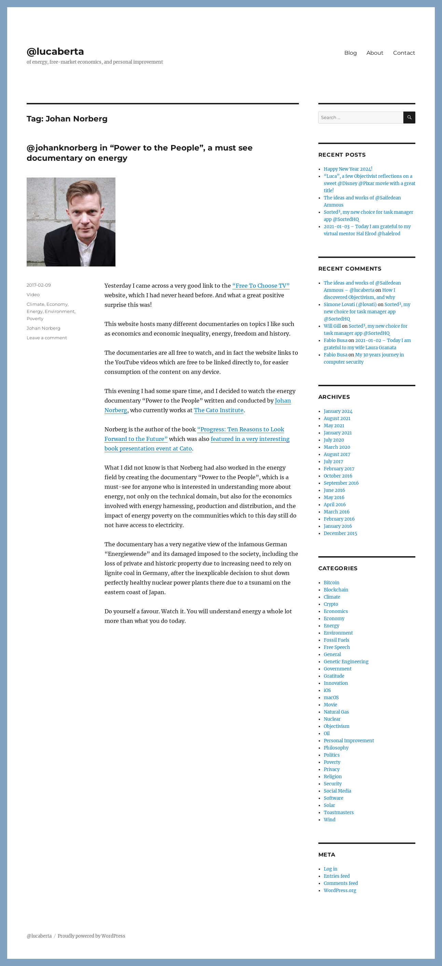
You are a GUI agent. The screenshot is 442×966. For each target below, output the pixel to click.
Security (333, 784)
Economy (57, 304)
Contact (404, 53)
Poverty (35, 318)
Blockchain (336, 590)
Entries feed (337, 876)
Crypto (331, 604)
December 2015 (340, 533)
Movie (330, 705)
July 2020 (334, 440)
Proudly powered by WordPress (91, 936)
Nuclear (332, 719)
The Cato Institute (219, 410)
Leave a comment (47, 337)
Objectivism (336, 726)
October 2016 (338, 476)
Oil (327, 733)
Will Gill (332, 326)
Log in (330, 869)
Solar (329, 805)
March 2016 (337, 512)
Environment (59, 311)
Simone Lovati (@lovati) (350, 305)
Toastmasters (339, 812)
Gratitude (334, 676)
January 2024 (338, 411)
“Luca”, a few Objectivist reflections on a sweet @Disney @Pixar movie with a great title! (369, 183)
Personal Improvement (349, 741)
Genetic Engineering (346, 662)
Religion (333, 777)
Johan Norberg (43, 328)
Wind (329, 820)
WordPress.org (340, 890)
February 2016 (339, 519)
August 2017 (337, 454)
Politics (332, 755)
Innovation (336, 683)
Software (333, 798)
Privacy (332, 769)
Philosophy (336, 748)
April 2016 (335, 505)
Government (337, 669)
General (332, 654)
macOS (331, 698)
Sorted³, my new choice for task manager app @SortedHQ (367, 312)
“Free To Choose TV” (261, 285)
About (375, 53)
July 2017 (333, 462)
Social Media (337, 791)
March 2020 (337, 447)
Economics (336, 611)
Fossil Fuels (336, 640)
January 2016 (338, 526)
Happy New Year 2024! (348, 169)
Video (33, 294)
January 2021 (338, 433)
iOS (327, 690)
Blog (350, 53)
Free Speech (337, 647)
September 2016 (341, 483)
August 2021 (337, 418)
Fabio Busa (335, 340)
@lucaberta (55, 51)
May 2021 (334, 426)
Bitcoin (332, 583)
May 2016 (334, 497)
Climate (35, 304)
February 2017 (339, 469)
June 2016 (334, 490)
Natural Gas (336, 712)
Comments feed (341, 883)
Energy (35, 311)
